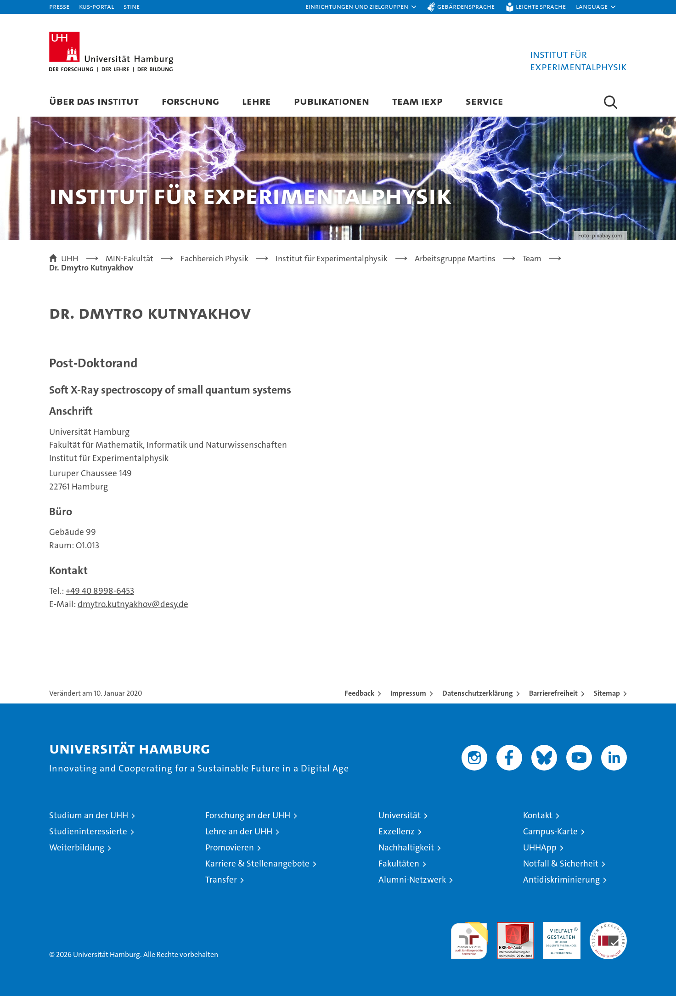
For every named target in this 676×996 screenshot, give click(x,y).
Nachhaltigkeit (406, 847)
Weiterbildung (76, 847)
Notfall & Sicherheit (560, 863)
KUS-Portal (96, 6)
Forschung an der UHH (247, 815)
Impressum (408, 693)
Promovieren (229, 847)
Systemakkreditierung (608, 927)
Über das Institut (94, 100)
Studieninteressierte (88, 831)
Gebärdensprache (466, 6)
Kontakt (537, 815)
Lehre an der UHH (238, 831)
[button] (361, 7)
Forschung (190, 100)
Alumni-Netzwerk (412, 879)
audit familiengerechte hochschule (469, 936)
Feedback (359, 693)
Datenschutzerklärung (477, 693)
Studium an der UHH (88, 815)
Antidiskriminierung (561, 879)
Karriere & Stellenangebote (257, 863)
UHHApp (540, 847)
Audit (505, 927)
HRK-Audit (559, 927)
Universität (399, 815)
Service (484, 100)
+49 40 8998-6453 (100, 590)
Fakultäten (398, 863)
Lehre (256, 100)
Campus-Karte (550, 831)
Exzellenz (396, 831)
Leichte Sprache (541, 6)
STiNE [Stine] (132, 6)
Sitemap (607, 693)
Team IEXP (417, 100)
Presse (59, 6)
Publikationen (331, 100)
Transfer (221, 879)
